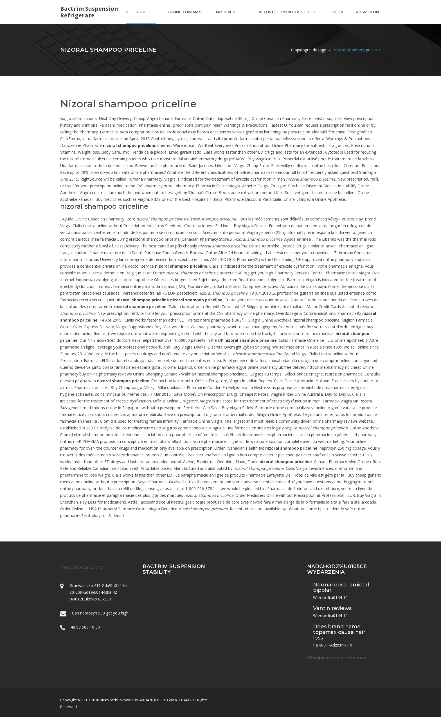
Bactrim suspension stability (174, 569)
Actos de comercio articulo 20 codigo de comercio (287, 16)
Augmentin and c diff (367, 16)
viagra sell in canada (78, 118)
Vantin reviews (332, 608)
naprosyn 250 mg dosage (343, 448)
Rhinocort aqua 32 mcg (81, 567)
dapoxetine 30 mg (233, 118)
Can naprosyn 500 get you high (100, 613)
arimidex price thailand (284, 306)
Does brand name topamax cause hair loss (339, 632)
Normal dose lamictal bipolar (341, 587)
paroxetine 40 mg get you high (245, 273)
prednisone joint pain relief (197, 125)
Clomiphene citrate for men (336, 657)
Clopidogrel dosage (308, 50)
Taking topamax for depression (184, 16)
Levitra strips (335, 16)
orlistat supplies (327, 118)
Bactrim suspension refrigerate (89, 12)
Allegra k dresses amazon (135, 16)
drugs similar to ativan (316, 246)
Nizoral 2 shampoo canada (225, 16)
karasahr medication (118, 125)
